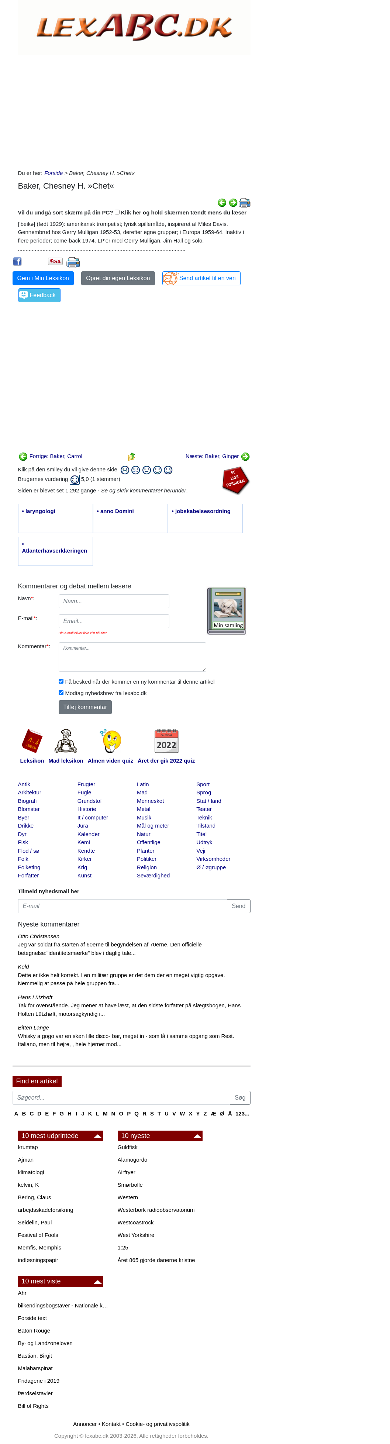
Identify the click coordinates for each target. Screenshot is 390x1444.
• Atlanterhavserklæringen (54, 547)
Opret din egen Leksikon (118, 278)
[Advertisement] (134, 110)
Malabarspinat (35, 1368)
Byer (24, 817)
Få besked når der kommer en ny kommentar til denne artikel (140, 681)
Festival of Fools (38, 1235)
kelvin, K (28, 1185)
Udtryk (204, 842)
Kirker (84, 859)
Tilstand (205, 825)
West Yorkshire (136, 1235)
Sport (203, 784)
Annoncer (85, 1424)
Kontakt (111, 1424)
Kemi (83, 842)
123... (242, 1113)
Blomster (29, 809)
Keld (23, 966)
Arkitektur (29, 792)
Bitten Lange (33, 1027)
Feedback (43, 295)
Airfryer (126, 1172)
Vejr (201, 851)
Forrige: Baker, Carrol (50, 456)
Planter (146, 851)
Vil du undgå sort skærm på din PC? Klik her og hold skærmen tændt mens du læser (132, 212)
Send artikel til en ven (207, 278)
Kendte (86, 851)
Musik (144, 817)
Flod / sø (28, 851)
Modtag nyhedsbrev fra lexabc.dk (106, 693)
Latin (143, 784)
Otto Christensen (39, 936)
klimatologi (31, 1172)
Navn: (26, 598)
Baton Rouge (34, 1330)
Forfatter (28, 875)
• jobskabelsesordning (201, 511)
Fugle (84, 792)
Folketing (29, 867)
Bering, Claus (34, 1197)
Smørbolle (130, 1185)
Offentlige (149, 842)
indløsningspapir (38, 1260)
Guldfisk (128, 1147)
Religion (147, 867)
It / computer (92, 817)
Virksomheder (213, 859)
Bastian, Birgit (35, 1355)
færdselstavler (35, 1393)
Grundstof (89, 801)
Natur (144, 834)
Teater (204, 809)
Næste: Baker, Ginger (218, 456)
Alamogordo (133, 1159)
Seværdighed (153, 875)
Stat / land (208, 801)
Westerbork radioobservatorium (156, 1210)
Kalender (88, 834)
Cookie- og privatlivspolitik (157, 1424)
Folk (23, 859)
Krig (82, 867)
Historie (86, 809)
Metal (144, 809)
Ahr (22, 1293)
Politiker (146, 859)
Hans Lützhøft (35, 997)
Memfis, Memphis (40, 1247)
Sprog (203, 792)
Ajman (26, 1159)
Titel (201, 834)
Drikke (26, 825)
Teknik (204, 817)
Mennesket (150, 801)
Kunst (84, 875)
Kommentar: (34, 646)
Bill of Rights (33, 1406)
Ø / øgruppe (211, 867)
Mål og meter (153, 825)
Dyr (22, 834)
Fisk (23, 842)
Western (128, 1197)
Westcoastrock (136, 1222)
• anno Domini (115, 511)
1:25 (123, 1247)
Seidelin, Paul (35, 1222)
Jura (82, 825)
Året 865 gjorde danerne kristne (156, 1260)
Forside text (32, 1318)
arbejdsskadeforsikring (45, 1210)
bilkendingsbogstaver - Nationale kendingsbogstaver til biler (64, 1305)
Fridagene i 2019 (39, 1381)
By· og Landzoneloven (45, 1343)
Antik (24, 784)
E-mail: (28, 618)
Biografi (27, 801)
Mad (142, 792)
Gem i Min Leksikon (43, 278)
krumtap (28, 1147)
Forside (53, 173)
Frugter (86, 784)
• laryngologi (38, 511)
